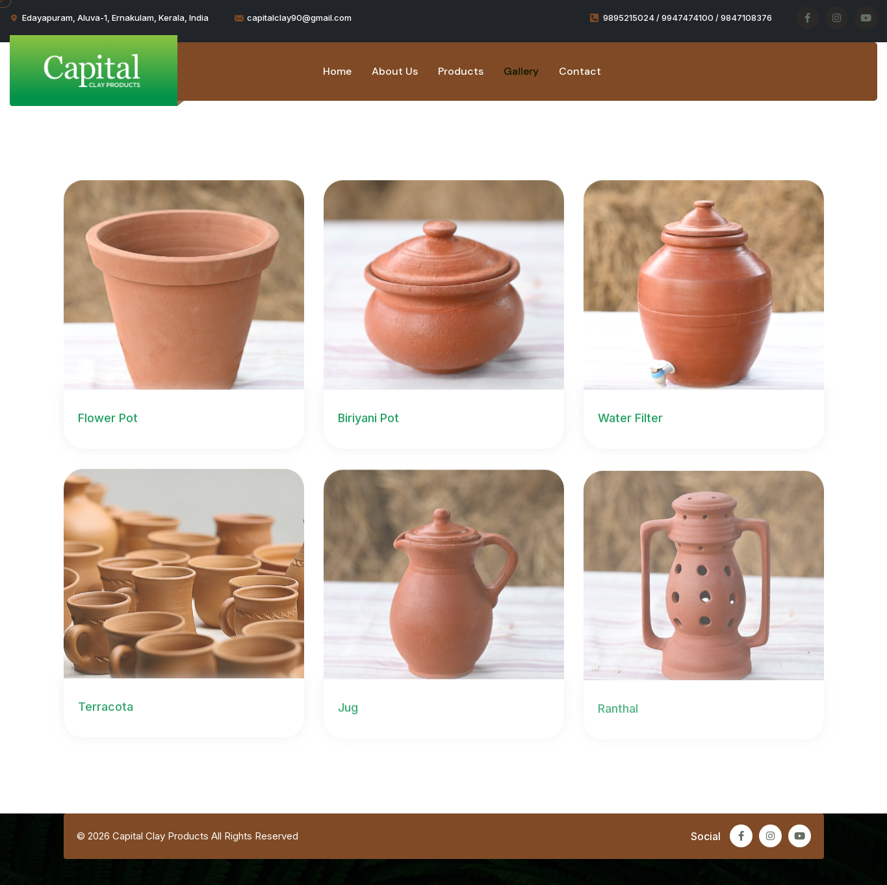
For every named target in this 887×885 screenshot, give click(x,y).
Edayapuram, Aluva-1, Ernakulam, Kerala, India (115, 17)
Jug (348, 708)
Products (460, 71)
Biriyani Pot (368, 418)
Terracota (105, 708)
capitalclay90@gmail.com (299, 17)
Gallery (521, 71)
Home (337, 71)
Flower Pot (108, 418)
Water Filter (630, 418)
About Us (395, 71)
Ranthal (618, 710)
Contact (580, 71)
